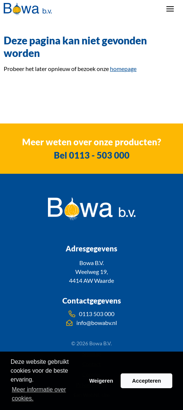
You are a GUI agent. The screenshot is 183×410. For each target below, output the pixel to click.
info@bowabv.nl (91, 322)
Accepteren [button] (146, 381)
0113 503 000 (91, 314)
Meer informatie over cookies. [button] (39, 393)
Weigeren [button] (101, 381)
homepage (123, 68)
